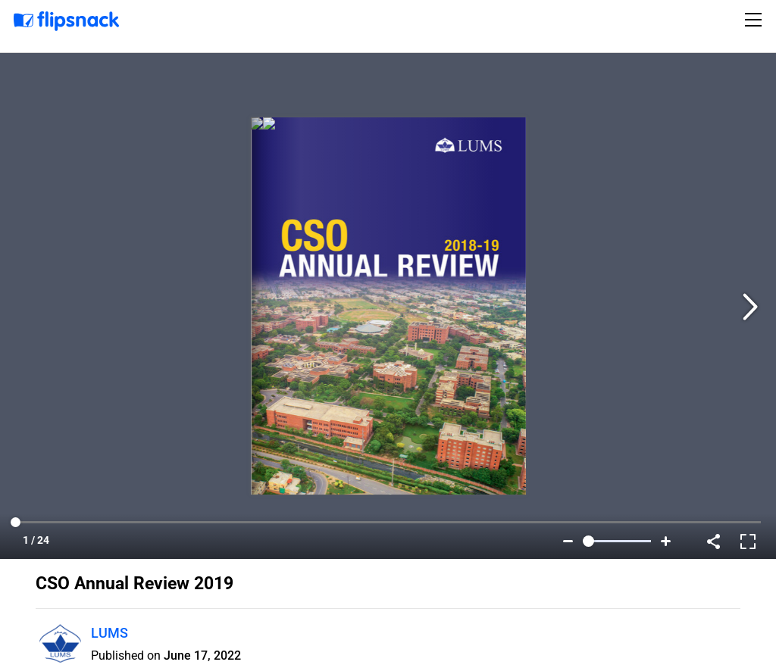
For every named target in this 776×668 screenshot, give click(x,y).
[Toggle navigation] (755, 20)
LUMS (109, 633)
